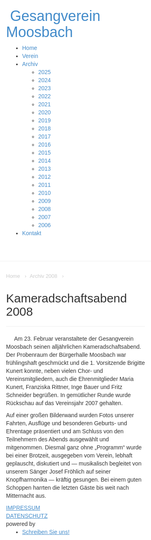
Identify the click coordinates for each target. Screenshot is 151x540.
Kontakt (31, 233)
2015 (44, 152)
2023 (44, 88)
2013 (44, 169)
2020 (44, 112)
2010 (44, 193)
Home (29, 48)
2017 (44, 136)
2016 (44, 144)
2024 (44, 80)
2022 (44, 96)
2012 (44, 177)
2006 (44, 225)
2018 (44, 128)
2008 (44, 209)
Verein (30, 56)
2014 (44, 160)
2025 (44, 72)
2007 (44, 217)
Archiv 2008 (44, 276)
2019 (44, 120)
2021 (44, 104)
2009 (44, 201)
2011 (44, 185)
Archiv (30, 64)
